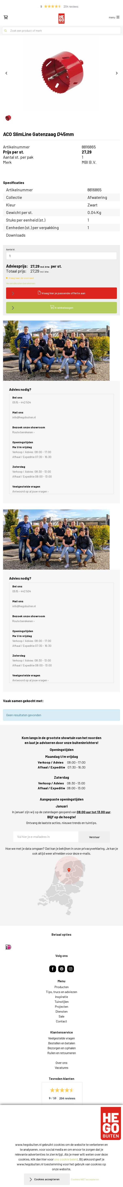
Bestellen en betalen (61, 1043)
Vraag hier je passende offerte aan (61, 292)
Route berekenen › (23, 432)
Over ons (61, 1063)
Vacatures (61, 1067)
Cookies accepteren (46, 1179)
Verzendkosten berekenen (20, 283)
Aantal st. (10, 249)
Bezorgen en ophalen (61, 1048)
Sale (61, 1016)
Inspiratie (61, 997)
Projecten (61, 1006)
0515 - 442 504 (21, 402)
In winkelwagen (61, 307)
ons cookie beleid (66, 1159)
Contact (61, 1021)
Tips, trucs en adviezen (61, 992)
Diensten (61, 1011)
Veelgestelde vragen (61, 1038)
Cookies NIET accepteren (85, 1179)
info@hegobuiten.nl (24, 417)
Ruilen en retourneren (61, 1053)
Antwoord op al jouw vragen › (30, 491)
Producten (61, 987)
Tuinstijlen (62, 1001)
